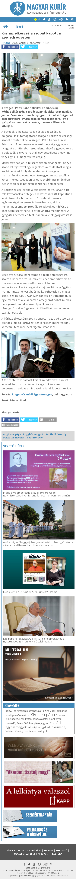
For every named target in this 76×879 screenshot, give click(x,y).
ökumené (58, 727)
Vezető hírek (13, 446)
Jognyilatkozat (39, 875)
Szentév (60, 715)
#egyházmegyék (33, 434)
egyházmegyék (16, 727)
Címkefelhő (12, 706)
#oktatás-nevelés (14, 437)
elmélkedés (12, 719)
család (55, 722)
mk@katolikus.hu (28, 873)
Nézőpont (44, 853)
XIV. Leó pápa (43, 714)
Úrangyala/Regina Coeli (42, 710)
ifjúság (19, 731)
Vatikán (10, 731)
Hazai (5, 43)
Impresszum (13, 875)
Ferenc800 (22, 723)
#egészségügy (12, 434)
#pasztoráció (35, 437)
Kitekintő (61, 850)
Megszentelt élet (24, 853)
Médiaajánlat (25, 875)
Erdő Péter (25, 719)
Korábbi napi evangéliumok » (59, 697)
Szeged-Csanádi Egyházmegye (32, 394)
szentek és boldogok (35, 731)
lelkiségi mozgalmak (39, 727)
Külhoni (48, 850)
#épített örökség (56, 434)
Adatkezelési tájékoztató (57, 875)
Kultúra (57, 853)
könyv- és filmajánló (17, 710)
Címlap (11, 850)
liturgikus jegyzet (39, 723)
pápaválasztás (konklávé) (46, 719)
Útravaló (10, 723)
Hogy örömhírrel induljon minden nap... (22, 654)
